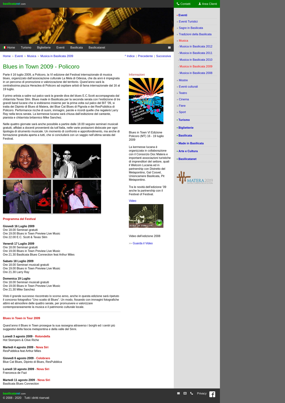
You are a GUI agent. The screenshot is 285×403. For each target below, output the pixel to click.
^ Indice (130, 56)
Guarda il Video (143, 243)
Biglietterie (44, 47)
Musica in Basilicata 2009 (56, 56)
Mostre (183, 80)
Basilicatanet (97, 47)
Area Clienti (207, 3)
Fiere (182, 105)
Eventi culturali (188, 86)
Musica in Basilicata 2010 (196, 59)
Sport (182, 112)
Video (132, 200)
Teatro (183, 93)
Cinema (184, 99)
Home (9, 47)
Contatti (183, 3)
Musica (31, 56)
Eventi (61, 47)
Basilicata (76, 47)
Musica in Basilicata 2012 (196, 46)
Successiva (163, 56)
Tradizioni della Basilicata (195, 34)
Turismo (26, 47)
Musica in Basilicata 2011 (196, 53)
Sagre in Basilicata (191, 27)
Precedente (145, 56)
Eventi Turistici (188, 21)
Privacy (201, 393)
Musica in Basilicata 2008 (196, 73)
